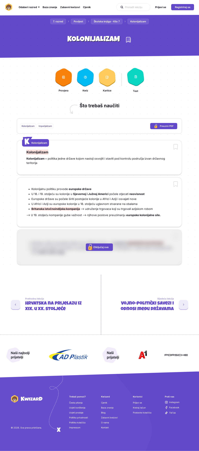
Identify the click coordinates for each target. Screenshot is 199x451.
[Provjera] (63, 79)
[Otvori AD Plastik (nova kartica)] (68, 355)
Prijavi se (137, 402)
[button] (29, 7)
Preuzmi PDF (166, 126)
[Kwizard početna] (8, 7)
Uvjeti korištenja (77, 407)
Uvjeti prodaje (76, 412)
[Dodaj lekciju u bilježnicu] (128, 39)
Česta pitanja (76, 402)
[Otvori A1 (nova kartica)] (142, 355)
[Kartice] (107, 79)
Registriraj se (182, 7)
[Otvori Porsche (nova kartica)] (176, 355)
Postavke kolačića (142, 412)
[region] (99, 126)
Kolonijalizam (138, 21)
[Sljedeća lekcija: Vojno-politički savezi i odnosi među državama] (150, 304)
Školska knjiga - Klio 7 (107, 21)
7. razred (58, 21)
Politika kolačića (77, 422)
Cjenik (104, 402)
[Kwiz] (85, 79)
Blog (103, 412)
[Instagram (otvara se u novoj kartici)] (172, 402)
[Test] (135, 79)
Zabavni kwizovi (109, 417)
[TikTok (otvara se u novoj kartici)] (170, 412)
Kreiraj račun (139, 407)
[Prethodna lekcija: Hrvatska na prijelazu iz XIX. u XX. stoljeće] (49, 304)
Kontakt (105, 427)
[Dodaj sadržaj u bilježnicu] (175, 147)
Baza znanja (107, 407)
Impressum (74, 427)
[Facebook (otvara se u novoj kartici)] (172, 407)
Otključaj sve (98, 247)
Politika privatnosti (78, 417)
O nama (105, 422)
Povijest (78, 21)
